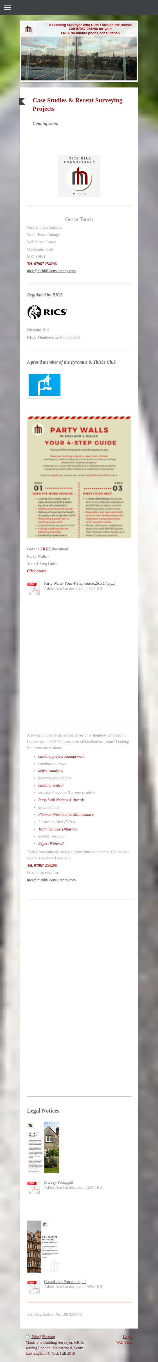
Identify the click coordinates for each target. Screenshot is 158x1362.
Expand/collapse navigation (79, 7)
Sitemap (48, 1337)
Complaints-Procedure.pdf (65, 1282)
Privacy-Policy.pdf (58, 1182)
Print (33, 1337)
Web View (124, 1342)
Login (127, 1337)
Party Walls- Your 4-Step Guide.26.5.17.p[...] (79, 583)
